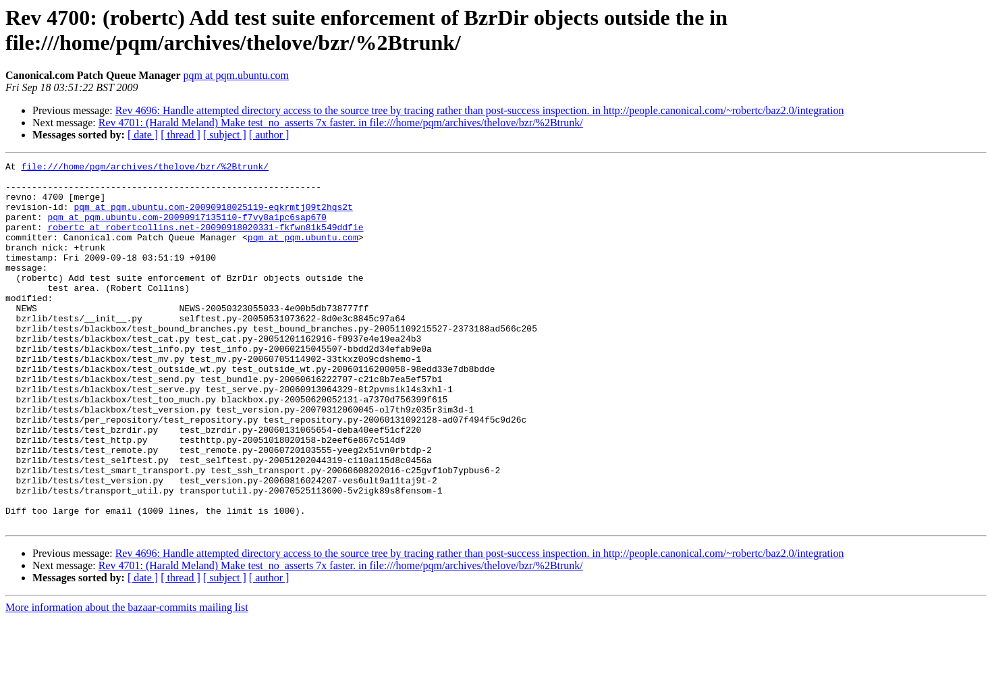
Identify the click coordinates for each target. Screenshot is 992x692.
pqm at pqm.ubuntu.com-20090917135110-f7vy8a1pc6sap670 (186, 229)
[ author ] (269, 134)
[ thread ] (180, 134)
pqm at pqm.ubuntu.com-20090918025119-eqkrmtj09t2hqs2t (213, 217)
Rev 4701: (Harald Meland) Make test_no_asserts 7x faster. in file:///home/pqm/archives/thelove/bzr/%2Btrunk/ (341, 122)
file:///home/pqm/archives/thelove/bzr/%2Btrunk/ (145, 168)
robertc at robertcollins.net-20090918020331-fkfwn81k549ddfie (205, 241)
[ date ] (143, 134)
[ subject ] (224, 134)
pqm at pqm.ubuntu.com (236, 75)
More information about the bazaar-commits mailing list (126, 680)
